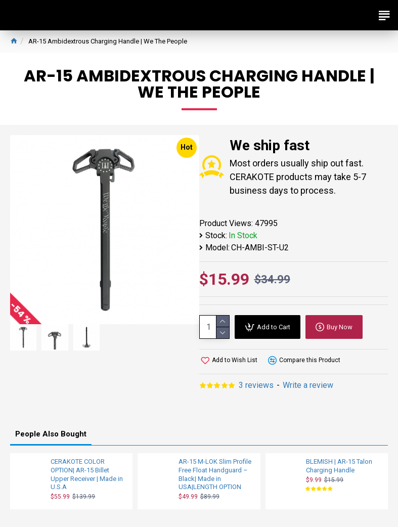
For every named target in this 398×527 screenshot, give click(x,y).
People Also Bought (50, 433)
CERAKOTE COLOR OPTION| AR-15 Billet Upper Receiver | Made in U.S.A (87, 474)
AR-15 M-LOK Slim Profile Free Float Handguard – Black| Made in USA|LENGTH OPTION (215, 474)
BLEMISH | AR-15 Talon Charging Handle (339, 466)
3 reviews (256, 385)
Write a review (308, 385)
